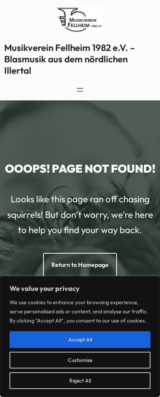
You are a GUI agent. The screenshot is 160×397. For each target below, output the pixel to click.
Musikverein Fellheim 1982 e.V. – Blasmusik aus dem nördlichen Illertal (69, 59)
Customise (80, 360)
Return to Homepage (80, 264)
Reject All (80, 380)
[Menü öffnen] (80, 89)
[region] (80, 336)
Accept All (80, 339)
